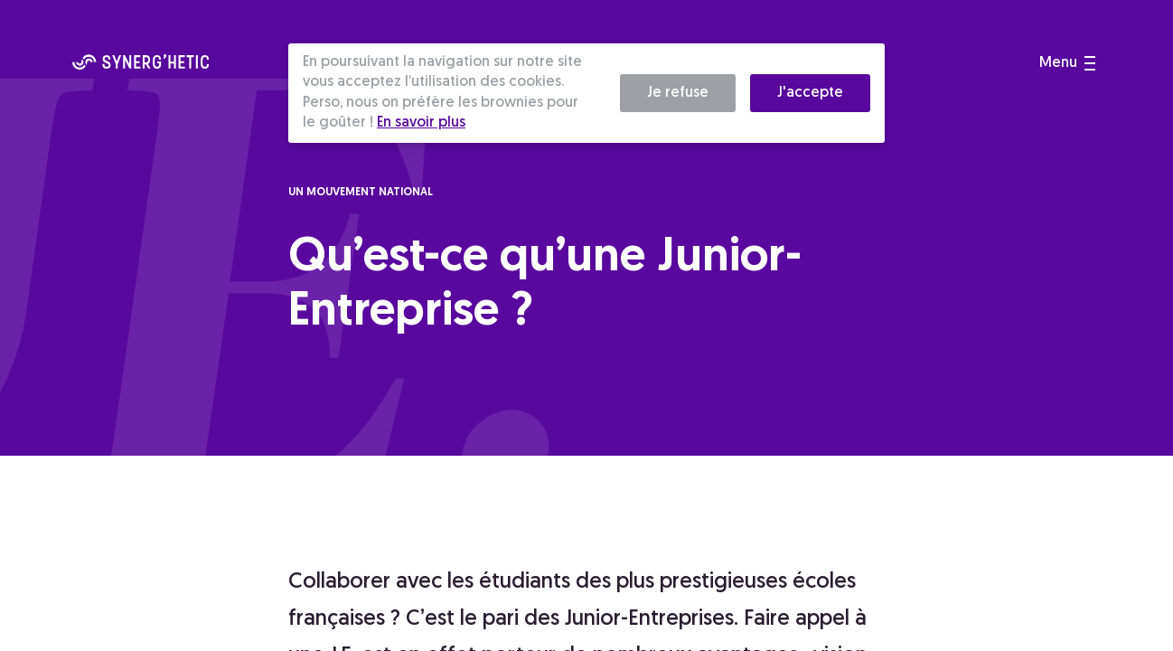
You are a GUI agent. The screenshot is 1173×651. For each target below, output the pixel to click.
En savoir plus (421, 123)
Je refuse (677, 93)
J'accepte (810, 93)
